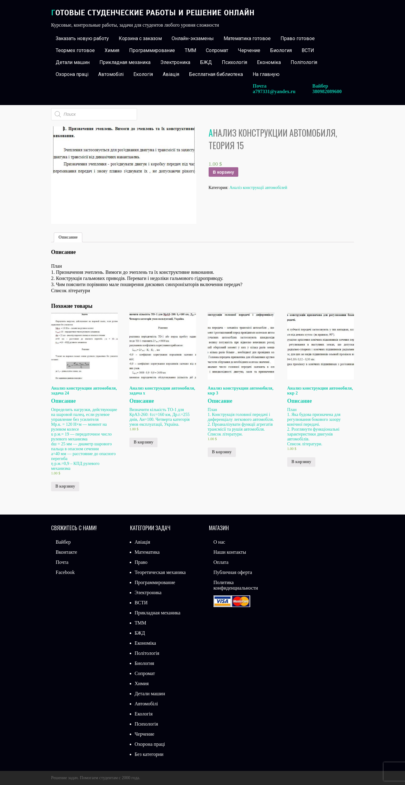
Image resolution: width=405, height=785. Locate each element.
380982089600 (327, 91)
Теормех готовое (75, 50)
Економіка (269, 62)
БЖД (206, 62)
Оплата (221, 562)
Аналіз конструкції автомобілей (258, 187)
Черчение (249, 50)
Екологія (143, 74)
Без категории (149, 754)
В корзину (223, 172)
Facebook (65, 572)
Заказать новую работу (82, 38)
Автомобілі (111, 74)
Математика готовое (247, 38)
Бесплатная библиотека (216, 74)
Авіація (171, 74)
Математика (147, 552)
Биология (281, 50)
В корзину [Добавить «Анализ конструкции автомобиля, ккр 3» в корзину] (222, 452)
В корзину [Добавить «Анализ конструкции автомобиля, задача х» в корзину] (143, 442)
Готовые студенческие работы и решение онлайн (153, 13)
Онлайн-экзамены (193, 38)
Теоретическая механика (160, 572)
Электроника (175, 62)
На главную (266, 74)
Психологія (234, 62)
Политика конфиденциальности (236, 585)
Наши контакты (230, 552)
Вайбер (63, 542)
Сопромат (217, 50)
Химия (112, 50)
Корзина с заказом (140, 38)
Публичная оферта (233, 572)
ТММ (190, 50)
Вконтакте (66, 552)
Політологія (304, 62)
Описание (68, 237)
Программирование (152, 50)
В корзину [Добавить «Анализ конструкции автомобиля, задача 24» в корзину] (65, 486)
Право (141, 562)
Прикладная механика (124, 62)
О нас (219, 542)
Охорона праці (72, 74)
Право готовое (298, 38)
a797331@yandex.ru (274, 91)
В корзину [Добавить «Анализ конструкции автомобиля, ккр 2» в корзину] (301, 461)
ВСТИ (308, 50)
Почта (62, 562)
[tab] (68, 237)
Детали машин (73, 62)
